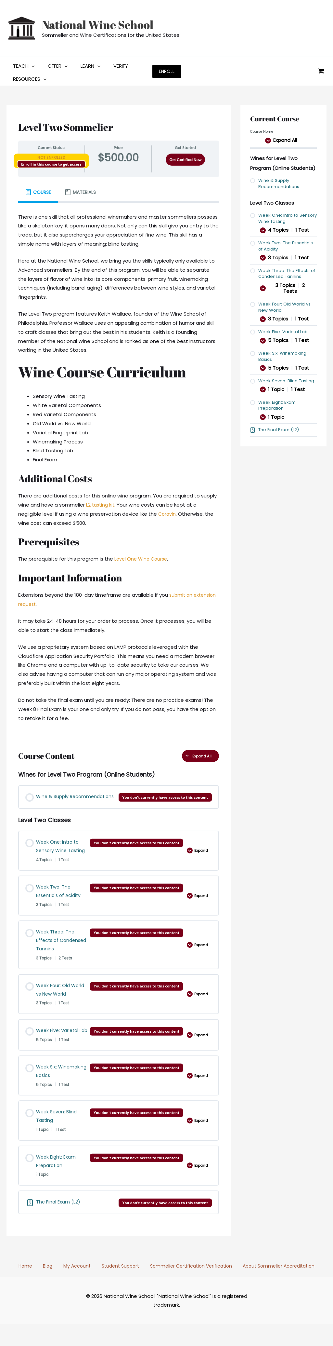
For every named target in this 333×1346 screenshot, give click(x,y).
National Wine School (97, 24)
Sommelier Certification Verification (182, 1287)
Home (33, 1287)
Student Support (114, 1287)
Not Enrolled (51, 154)
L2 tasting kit (100, 502)
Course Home (262, 129)
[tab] (38, 190)
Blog (50, 1287)
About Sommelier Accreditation (269, 1287)
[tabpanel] (118, 469)
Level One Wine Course (142, 556)
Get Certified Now (185, 157)
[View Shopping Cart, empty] (321, 69)
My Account (74, 1287)
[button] (30, 63)
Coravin (167, 511)
